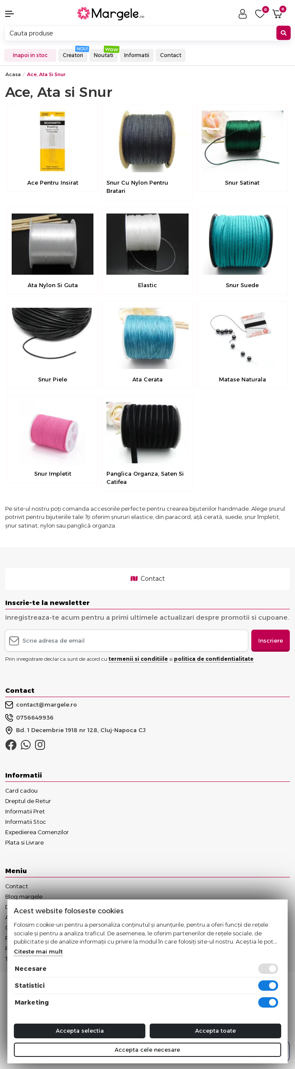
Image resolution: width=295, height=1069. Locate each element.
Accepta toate (215, 1030)
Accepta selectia (80, 1030)
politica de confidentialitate (213, 659)
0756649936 (29, 718)
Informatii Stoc (25, 821)
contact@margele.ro (41, 705)
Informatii (136, 55)
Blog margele (23, 896)
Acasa (13, 74)
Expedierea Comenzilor (37, 832)
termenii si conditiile (138, 659)
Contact (170, 55)
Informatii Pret (25, 811)
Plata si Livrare (24, 842)
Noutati (103, 55)
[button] (24, 14)
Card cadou (21, 790)
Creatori (73, 55)
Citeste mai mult (38, 951)
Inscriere (270, 640)
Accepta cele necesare (147, 1049)
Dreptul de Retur (28, 800)
